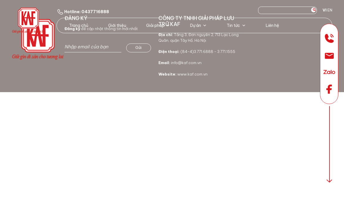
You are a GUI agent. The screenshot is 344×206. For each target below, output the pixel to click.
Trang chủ (78, 25)
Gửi (138, 47)
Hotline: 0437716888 (83, 11)
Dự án (198, 25)
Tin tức (236, 25)
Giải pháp (158, 25)
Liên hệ (272, 25)
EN (329, 10)
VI (325, 10)
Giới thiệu (117, 25)
